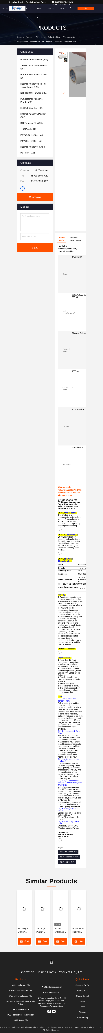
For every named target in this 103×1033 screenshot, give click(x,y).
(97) (33, 147)
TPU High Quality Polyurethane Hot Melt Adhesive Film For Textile (42, 930)
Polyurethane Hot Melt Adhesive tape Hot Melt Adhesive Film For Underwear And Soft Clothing (78, 930)
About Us (28, 10)
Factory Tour (82, 991)
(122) (33, 85)
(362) (33, 115)
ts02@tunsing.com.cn (62, 2)
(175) (31, 123)
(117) (29, 129)
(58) (31, 100)
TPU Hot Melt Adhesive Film (48, 37)
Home (5, 8)
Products (16, 8)
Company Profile (82, 985)
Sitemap (82, 1012)
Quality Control (82, 996)
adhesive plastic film (68, 852)
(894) (34, 59)
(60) (31, 141)
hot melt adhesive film (69, 857)
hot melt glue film (67, 862)
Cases (82, 1007)
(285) (33, 93)
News (82, 1001)
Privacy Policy (82, 1017)
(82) (31, 108)
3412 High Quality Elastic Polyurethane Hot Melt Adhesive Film (24, 930)
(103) (27, 153)
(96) (33, 76)
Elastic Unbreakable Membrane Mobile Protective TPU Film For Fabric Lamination (60, 930)
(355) (33, 67)
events (51, 8)
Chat (86, 8)
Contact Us (39, 10)
